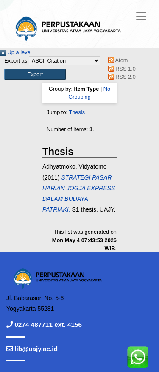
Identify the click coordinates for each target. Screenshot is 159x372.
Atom (116, 60)
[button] (35, 74)
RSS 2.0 (120, 77)
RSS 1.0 (120, 69)
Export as (15, 60)
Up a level (15, 52)
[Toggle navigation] (141, 16)
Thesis (77, 112)
